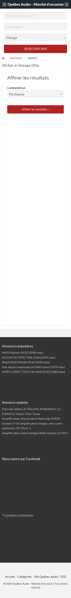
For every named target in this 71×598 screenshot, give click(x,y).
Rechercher (36, 48)
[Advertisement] (35, 155)
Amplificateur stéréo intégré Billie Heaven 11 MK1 (35, 433)
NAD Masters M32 (14, 352)
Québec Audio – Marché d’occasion (36, 4)
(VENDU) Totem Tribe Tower (21, 414)
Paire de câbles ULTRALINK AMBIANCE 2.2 (31, 409)
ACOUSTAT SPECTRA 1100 (21, 357)
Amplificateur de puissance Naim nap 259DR (31, 418)
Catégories (24, 576)
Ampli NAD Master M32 (18, 362)
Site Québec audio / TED (50, 576)
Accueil (10, 576)
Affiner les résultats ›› (35, 109)
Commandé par (35, 92)
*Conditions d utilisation (17, 515)
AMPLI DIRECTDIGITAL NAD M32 (25, 371)
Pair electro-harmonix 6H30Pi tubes (25, 367)
